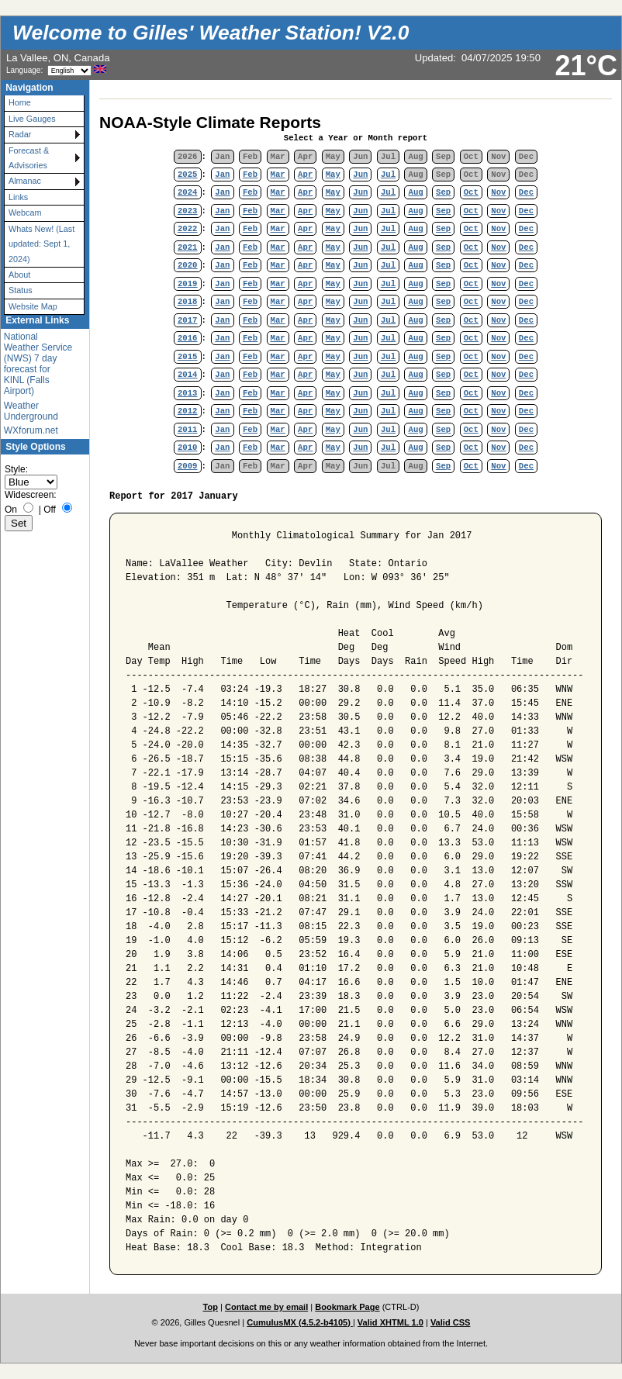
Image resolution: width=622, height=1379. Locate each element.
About (19, 274)
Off (49, 509)
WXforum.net (31, 430)
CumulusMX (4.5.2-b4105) (300, 1322)
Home (20, 102)
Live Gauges (32, 118)
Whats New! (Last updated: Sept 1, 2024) (41, 244)
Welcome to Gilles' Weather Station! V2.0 (210, 32)
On (11, 509)
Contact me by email (266, 1307)
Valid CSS (450, 1322)
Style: (16, 469)
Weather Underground (31, 411)
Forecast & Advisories (29, 158)
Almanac (25, 180)
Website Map (33, 306)
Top (210, 1307)
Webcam (25, 212)
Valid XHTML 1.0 (390, 1322)
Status (21, 290)
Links (18, 197)
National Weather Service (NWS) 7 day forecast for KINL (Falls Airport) (38, 363)
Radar (20, 134)
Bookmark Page (347, 1307)
